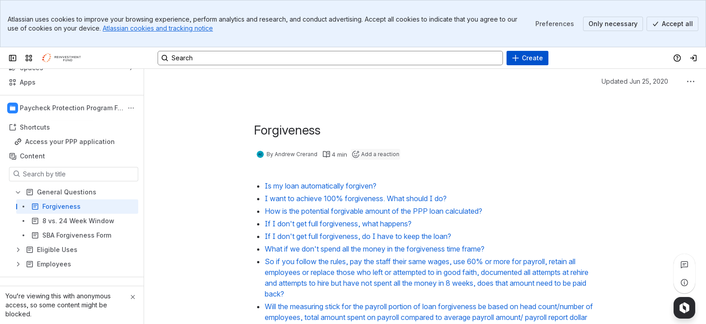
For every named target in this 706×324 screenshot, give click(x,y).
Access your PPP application (70, 141)
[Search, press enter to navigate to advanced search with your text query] (330, 58)
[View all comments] (684, 264)
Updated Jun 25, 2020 (635, 81)
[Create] (527, 58)
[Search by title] (79, 174)
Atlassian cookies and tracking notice (158, 28)
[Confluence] (64, 58)
